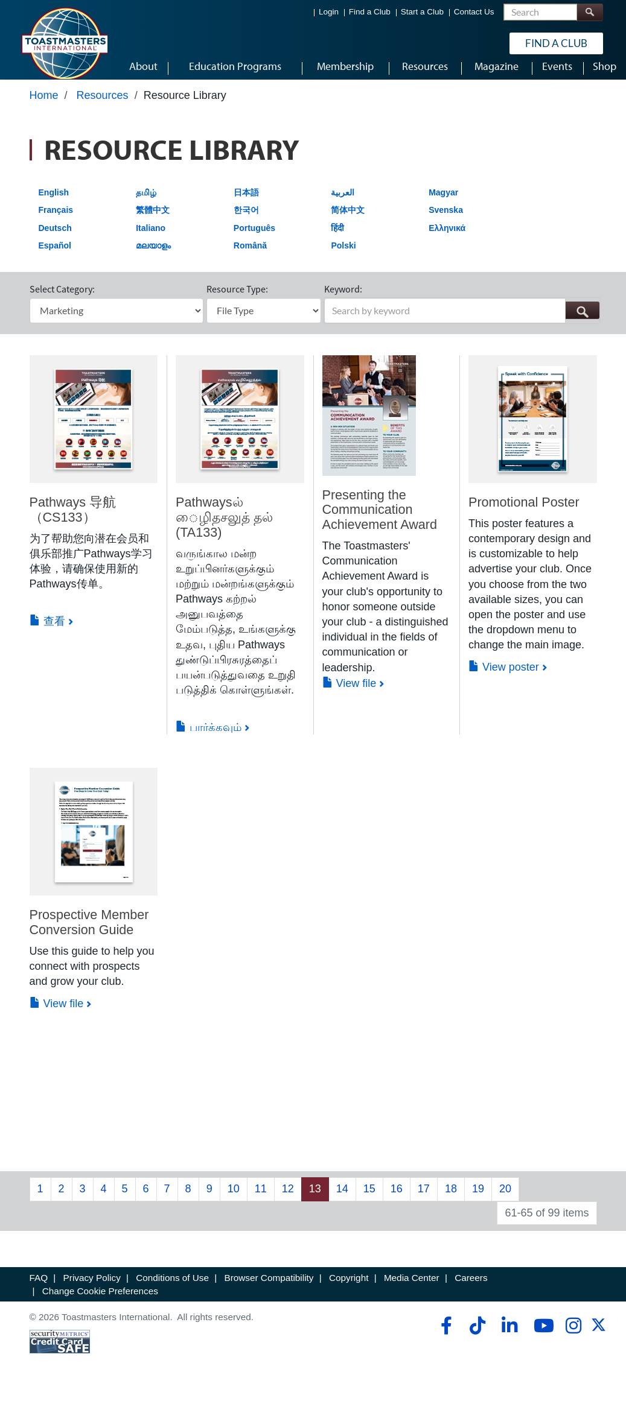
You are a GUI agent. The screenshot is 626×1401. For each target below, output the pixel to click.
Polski (343, 257)
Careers (471, 1290)
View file (349, 695)
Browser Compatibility (269, 1290)
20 (505, 1200)
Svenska (446, 221)
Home (44, 107)
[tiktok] (477, 1337)
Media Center (411, 1290)
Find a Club (370, 12)
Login (329, 12)
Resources (103, 107)
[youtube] (541, 1337)
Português (254, 239)
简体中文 (348, 221)
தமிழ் (146, 204)
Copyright (348, 1290)
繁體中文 (153, 221)
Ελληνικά (447, 239)
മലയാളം (153, 257)
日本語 (246, 204)
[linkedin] (509, 1337)
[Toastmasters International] (64, 43)
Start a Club (422, 12)
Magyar (443, 204)
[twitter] (598, 1340)
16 (397, 1200)
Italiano (150, 239)
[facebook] (444, 1337)
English (54, 204)
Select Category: (62, 300)
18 (451, 1200)
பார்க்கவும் (208, 739)
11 (261, 1200)
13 (315, 1200)
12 (288, 1200)
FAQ (39, 1290)
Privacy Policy (92, 1290)
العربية (342, 204)
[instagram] (573, 1337)
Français (56, 221)
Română (250, 257)
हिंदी (337, 239)
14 (342, 1200)
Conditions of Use (172, 1290)
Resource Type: (237, 300)
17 (424, 1200)
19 (478, 1200)
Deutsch (55, 239)
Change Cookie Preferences (100, 1302)
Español (55, 257)
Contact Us (474, 12)
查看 (47, 633)
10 (234, 1200)
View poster (503, 678)
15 (369, 1200)
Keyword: (343, 300)
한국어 (246, 221)
